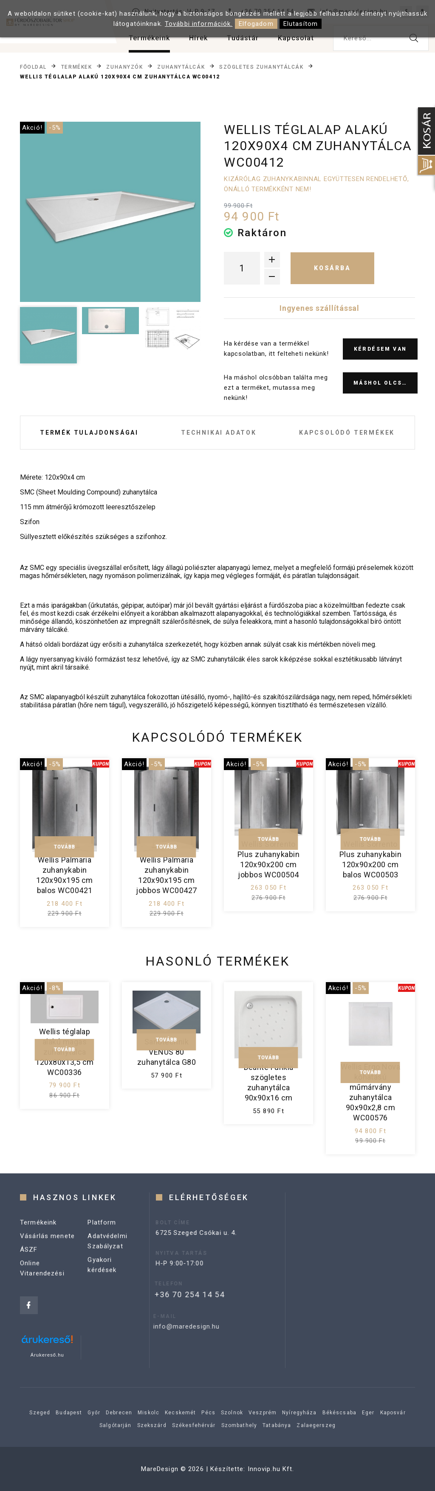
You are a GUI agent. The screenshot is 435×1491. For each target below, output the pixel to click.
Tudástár (243, 38)
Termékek (76, 67)
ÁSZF (29, 1258)
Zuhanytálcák (181, 67)
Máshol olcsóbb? (385, 383)
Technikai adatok (219, 432)
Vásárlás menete (47, 1245)
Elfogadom (256, 24)
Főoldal (33, 67)
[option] (110, 212)
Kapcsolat (296, 38)
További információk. (199, 24)
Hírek (198, 38)
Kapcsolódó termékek (347, 432)
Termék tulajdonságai (89, 432)
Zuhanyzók (124, 67)
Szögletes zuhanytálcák (261, 67)
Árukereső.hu (47, 1354)
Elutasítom (300, 24)
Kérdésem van (380, 349)
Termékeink (149, 38)
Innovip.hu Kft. (271, 1469)
